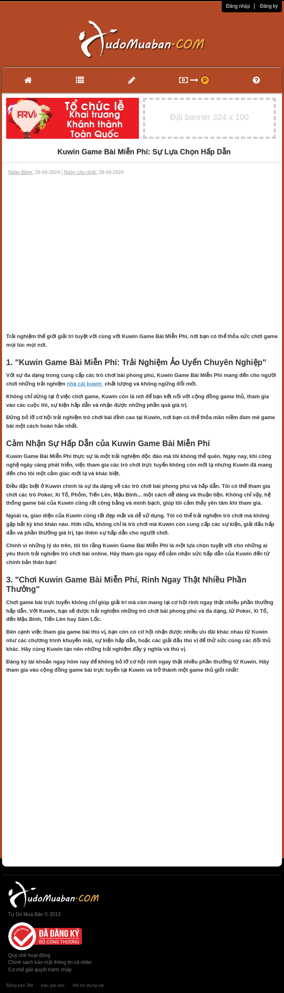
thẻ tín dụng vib (88, 985)
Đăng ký (269, 6)
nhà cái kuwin (85, 384)
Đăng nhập (238, 6)
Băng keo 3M (19, 985)
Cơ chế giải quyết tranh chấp (39, 970)
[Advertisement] (142, 237)
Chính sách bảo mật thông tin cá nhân (49, 962)
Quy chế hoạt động (29, 955)
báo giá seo (52, 985)
